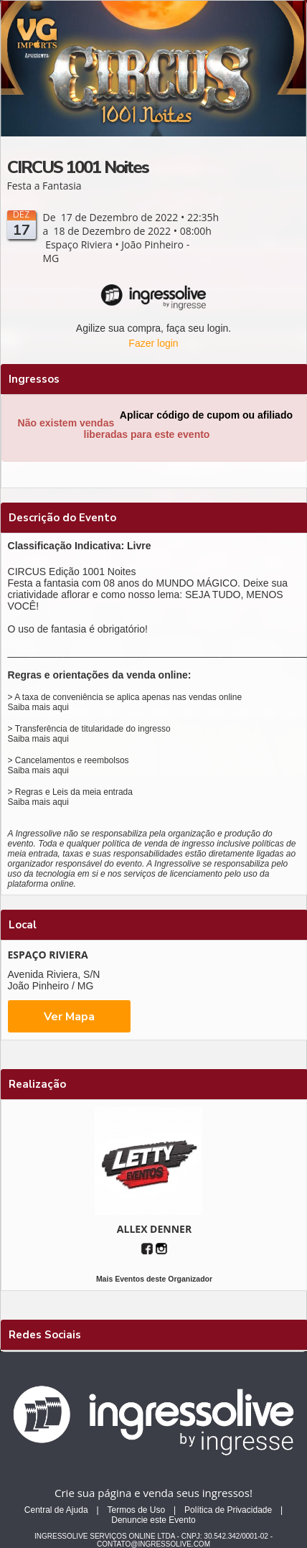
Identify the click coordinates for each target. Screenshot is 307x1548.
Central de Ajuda (56, 1510)
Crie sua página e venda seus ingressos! (153, 1493)
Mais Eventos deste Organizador (154, 1278)
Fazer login (153, 343)
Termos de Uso (136, 1510)
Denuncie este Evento (153, 1520)
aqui (60, 707)
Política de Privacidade (228, 1510)
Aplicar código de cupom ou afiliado (206, 415)
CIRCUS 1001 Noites (77, 167)
